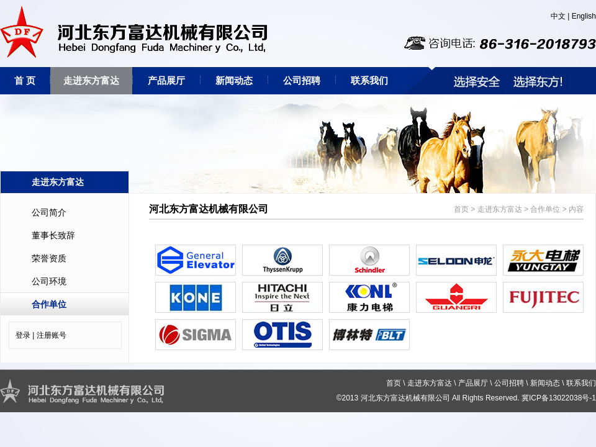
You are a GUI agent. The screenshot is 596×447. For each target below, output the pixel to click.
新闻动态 (234, 80)
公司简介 (49, 212)
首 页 (24, 80)
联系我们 (369, 80)
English (584, 16)
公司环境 (49, 281)
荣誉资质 (49, 258)
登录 (23, 335)
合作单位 (49, 304)
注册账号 (51, 335)
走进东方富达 (91, 80)
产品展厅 (166, 80)
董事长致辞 (53, 235)
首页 (461, 209)
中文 (558, 16)
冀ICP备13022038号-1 (559, 398)
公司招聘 (301, 80)
